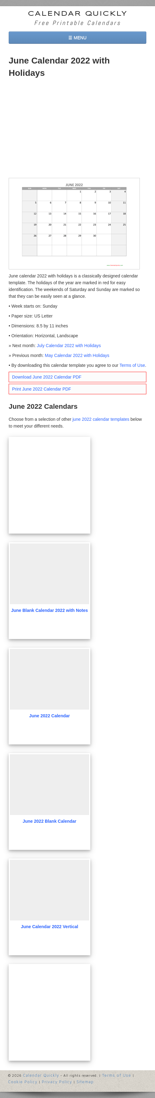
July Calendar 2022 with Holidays (69, 345)
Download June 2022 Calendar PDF (46, 377)
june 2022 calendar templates (100, 419)
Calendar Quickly (77, 14)
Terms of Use (132, 365)
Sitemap (85, 1081)
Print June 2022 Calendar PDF (41, 389)
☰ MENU (77, 37)
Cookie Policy (22, 1081)
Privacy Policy (57, 1081)
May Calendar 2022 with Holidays (77, 355)
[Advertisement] (77, 128)
